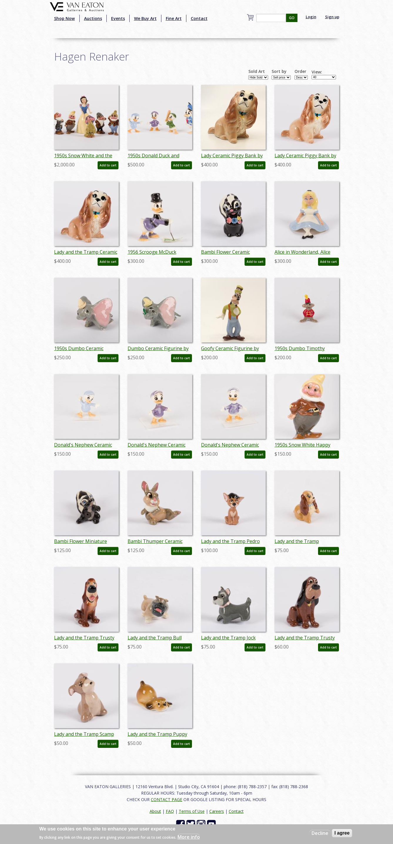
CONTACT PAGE (166, 799)
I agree (342, 832)
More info (189, 837)
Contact (199, 18)
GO (292, 17)
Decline (320, 833)
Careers (216, 811)
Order (300, 71)
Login (311, 16)
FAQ (170, 811)
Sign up (332, 16)
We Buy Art (145, 18)
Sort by (279, 71)
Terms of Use (192, 811)
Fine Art (174, 18)
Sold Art (256, 71)
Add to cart (108, 165)
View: (317, 72)
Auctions (93, 18)
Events (118, 18)
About (155, 811)
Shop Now (64, 18)
